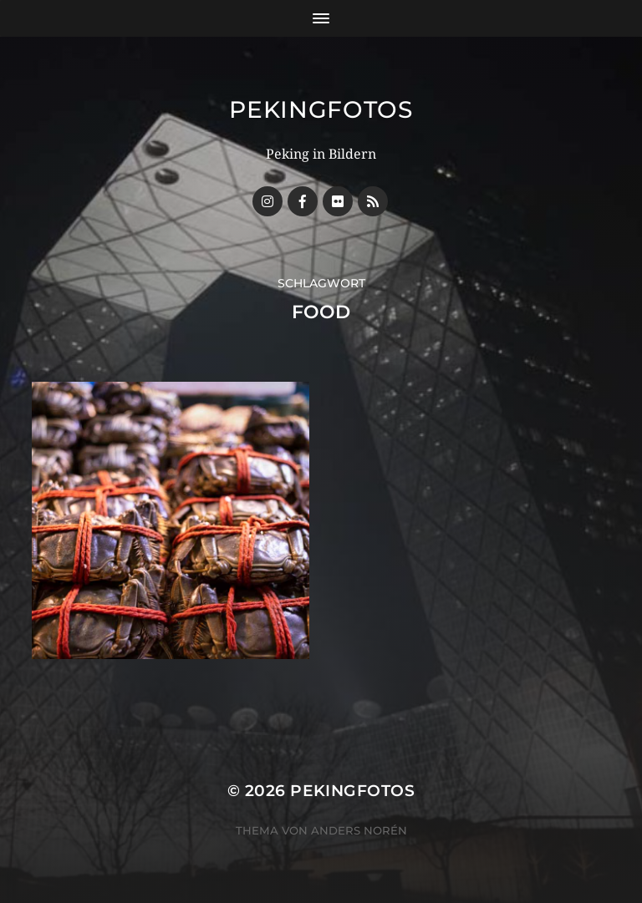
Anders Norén (359, 830)
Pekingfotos (321, 109)
